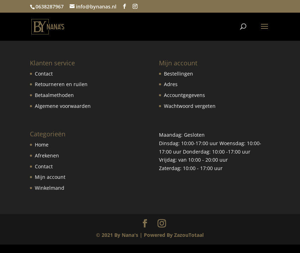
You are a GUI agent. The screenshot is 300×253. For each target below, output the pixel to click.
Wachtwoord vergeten (190, 106)
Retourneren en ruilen (61, 84)
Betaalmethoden (54, 95)
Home (42, 144)
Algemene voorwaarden (63, 106)
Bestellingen (178, 73)
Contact (44, 73)
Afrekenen (47, 155)
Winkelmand (49, 187)
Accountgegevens (184, 95)
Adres (171, 84)
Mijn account (50, 177)
